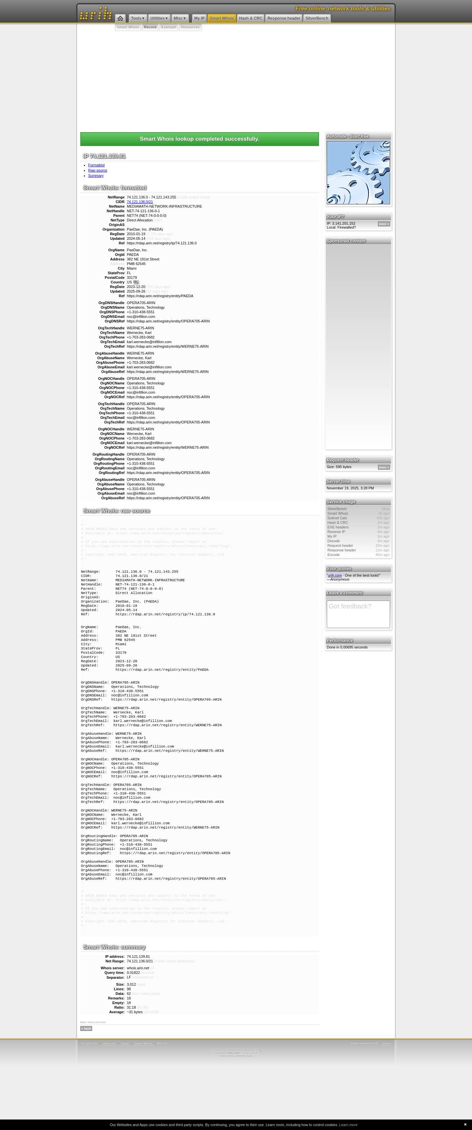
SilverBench (316, 18)
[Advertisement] (236, 80)
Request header (358, 545)
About (387, 1107)
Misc (178, 18)
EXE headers (358, 527)
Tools (136, 18)
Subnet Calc (358, 518)
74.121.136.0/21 (140, 202)
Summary (96, 175)
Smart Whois (222, 18)
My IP (199, 18)
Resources (190, 27)
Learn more (348, 1125)
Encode (358, 555)
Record (150, 27)
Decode (358, 541)
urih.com (335, 575)
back (87, 1093)
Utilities (157, 18)
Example (168, 27)
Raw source (97, 170)
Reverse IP (358, 532)
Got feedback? (358, 614)
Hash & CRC (251, 18)
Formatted (96, 165)
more (382, 224)
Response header (283, 18)
